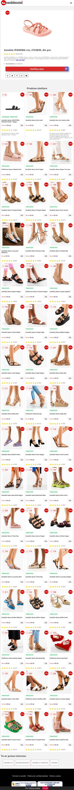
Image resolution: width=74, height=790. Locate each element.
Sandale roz (8, 763)
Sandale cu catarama (40, 763)
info (22, 125)
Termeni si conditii (19, 776)
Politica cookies (55, 776)
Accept (45, 788)
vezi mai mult (20, 60)
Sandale (54, 763)
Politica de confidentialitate (37, 776)
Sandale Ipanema (22, 763)
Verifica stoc (49, 69)
